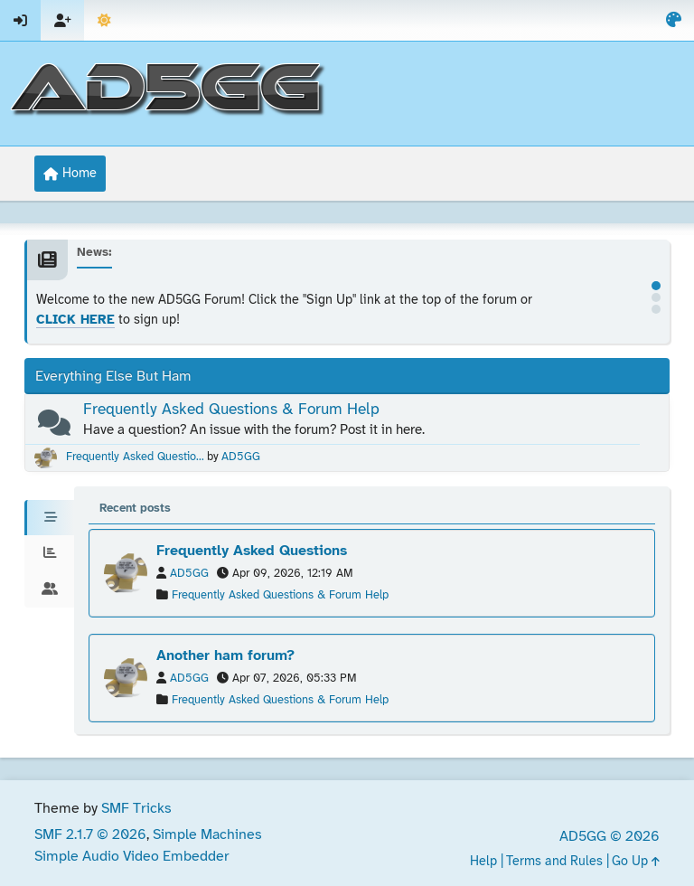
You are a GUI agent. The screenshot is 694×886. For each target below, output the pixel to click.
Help (483, 862)
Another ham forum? (225, 656)
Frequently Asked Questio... (135, 457)
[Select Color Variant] (673, 20)
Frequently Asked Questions (251, 551)
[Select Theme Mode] (104, 20)
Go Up (636, 862)
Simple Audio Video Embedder (132, 856)
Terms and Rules (554, 862)
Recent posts (135, 508)
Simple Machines (207, 835)
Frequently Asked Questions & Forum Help (231, 409)
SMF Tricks (136, 808)
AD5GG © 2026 (609, 836)
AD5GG (240, 457)
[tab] (49, 518)
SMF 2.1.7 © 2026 (90, 835)
